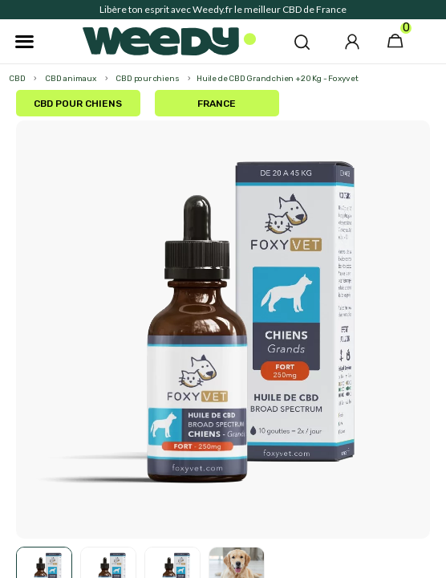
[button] (302, 42)
